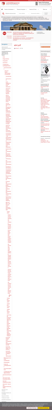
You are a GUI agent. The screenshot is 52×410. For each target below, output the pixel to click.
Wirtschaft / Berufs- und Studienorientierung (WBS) (7, 386)
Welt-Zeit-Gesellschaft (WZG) (7, 381)
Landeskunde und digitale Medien (7, 372)
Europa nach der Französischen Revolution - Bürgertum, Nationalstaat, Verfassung (8, 153)
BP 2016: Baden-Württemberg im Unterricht (29, 18)
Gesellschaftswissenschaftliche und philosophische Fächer (24, 17)
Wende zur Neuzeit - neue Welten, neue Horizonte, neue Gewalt (8, 128)
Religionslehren (6, 58)
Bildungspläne (40, 0)
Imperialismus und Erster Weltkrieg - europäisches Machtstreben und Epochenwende (8, 174)
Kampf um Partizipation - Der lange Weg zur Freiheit (45, 141)
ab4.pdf (10, 296)
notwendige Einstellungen (32, 407)
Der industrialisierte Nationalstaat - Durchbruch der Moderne (8, 164)
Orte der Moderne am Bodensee (19, 36)
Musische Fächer (5, 395)
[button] (2, 9)
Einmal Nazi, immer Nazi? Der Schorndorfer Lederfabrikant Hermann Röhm (9, 236)
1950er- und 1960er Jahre (8, 300)
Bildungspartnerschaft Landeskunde (7, 359)
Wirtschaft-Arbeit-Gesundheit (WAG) (6, 378)
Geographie (5, 60)
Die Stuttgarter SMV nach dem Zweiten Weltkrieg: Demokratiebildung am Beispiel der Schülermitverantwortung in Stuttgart (9, 256)
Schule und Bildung (45, 121)
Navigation (5, 44)
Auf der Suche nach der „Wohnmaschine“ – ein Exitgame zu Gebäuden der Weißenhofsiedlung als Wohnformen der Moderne (23, 33)
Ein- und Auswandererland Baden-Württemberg (45, 116)
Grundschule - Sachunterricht (8, 78)
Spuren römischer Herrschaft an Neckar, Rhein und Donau (8, 98)
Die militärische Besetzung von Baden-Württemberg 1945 (45, 100)
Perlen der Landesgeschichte (7, 365)
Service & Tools (32, 9)
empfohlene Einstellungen (43, 407)
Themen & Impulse (21, 9)
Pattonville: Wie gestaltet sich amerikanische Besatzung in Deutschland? (9, 275)
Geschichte (5, 62)
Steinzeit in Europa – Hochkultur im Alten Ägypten (8, 91)
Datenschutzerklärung (39, 406)
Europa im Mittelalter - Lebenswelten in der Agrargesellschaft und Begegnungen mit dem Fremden (8, 118)
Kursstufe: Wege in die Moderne (8, 348)
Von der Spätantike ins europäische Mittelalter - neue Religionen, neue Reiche (8, 108)
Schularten (4, 401)
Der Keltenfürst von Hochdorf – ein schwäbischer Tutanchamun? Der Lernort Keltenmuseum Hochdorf (23, 39)
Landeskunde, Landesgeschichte (6, 65)
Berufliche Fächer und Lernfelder (6, 393)
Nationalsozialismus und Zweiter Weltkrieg (8, 198)
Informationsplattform (7, 369)
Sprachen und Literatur (5, 390)
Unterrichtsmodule (15, 18)
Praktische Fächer (5, 397)
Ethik (4, 57)
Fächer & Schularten (8, 9)
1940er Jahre (24, 19)
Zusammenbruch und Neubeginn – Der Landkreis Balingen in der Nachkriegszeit (9, 221)
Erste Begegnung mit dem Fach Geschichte (8, 84)
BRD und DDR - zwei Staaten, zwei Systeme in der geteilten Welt (8, 206)
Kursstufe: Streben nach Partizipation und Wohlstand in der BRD (8, 341)
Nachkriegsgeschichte (45, 56)
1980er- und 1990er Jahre (8, 311)
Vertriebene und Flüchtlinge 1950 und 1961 (45, 108)
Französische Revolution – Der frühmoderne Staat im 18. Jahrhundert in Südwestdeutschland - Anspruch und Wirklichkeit (8, 140)
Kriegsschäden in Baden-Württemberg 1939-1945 (45, 104)
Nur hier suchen (46, 13)
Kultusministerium (47, 0)
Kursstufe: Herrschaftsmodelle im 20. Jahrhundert (8, 354)
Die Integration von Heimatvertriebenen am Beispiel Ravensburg (9, 288)
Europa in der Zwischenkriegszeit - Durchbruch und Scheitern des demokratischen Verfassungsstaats (8, 188)
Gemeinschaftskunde (7, 375)
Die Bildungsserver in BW (32, 0)
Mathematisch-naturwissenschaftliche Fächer (6, 48)
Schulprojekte (6, 362)
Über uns (45, 9)
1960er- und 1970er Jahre (8, 305)
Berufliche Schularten (6, 399)
